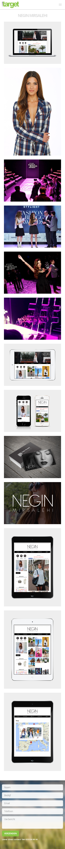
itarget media (10, 4)
